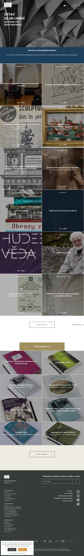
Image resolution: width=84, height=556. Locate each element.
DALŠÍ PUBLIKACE (42, 454)
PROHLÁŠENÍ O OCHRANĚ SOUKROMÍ (63, 498)
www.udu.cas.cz (7, 500)
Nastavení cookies (67, 501)
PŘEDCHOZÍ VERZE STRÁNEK (65, 496)
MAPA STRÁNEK (68, 493)
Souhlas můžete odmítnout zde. (17, 553)
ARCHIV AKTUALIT (77, 324)
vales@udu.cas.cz (12, 529)
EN (67, 5)
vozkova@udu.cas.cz (12, 513)
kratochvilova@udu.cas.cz (13, 515)
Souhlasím (22, 549)
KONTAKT (70, 491)
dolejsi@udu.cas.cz (12, 528)
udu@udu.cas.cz (11, 498)
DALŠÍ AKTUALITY (42, 324)
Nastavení (12, 549)
